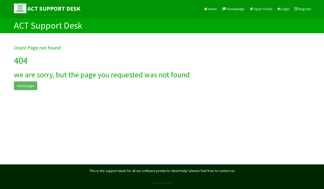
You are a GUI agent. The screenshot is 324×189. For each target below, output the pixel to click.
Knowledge (233, 9)
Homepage (25, 85)
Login (283, 9)
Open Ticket (261, 9)
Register (302, 9)
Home (210, 9)
